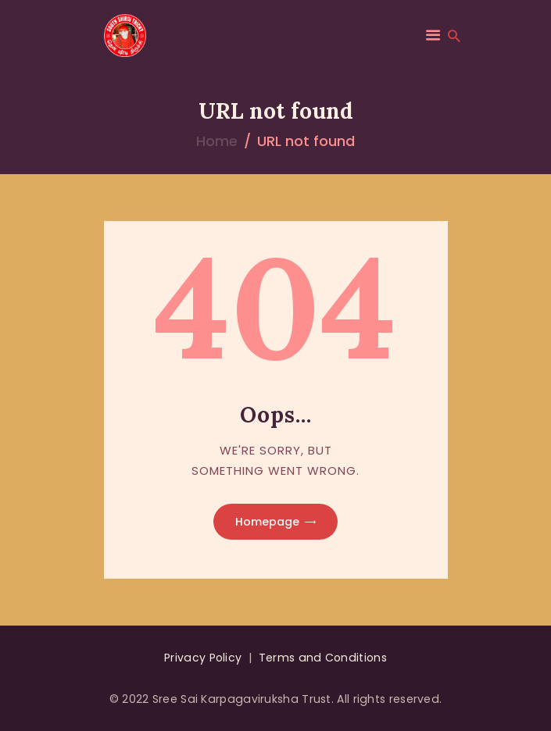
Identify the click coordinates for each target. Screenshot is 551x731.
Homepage (267, 522)
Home (217, 141)
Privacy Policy (203, 657)
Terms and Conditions (323, 657)
